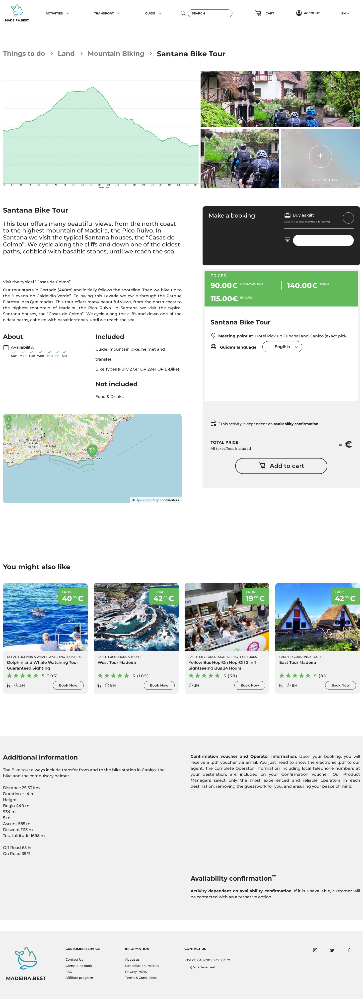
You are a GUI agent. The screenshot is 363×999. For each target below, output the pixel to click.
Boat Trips (75, 667)
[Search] (210, 13)
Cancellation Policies (142, 966)
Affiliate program (79, 978)
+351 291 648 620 (197, 960)
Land (72, 53)
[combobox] (282, 347)
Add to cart (281, 467)
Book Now (68, 695)
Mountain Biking (126, 53)
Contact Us (74, 959)
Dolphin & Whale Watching (42, 667)
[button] (68, 13)
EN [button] (343, 13)
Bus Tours (248, 667)
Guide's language (233, 347)
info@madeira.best (200, 967)
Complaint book (79, 966)
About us (132, 959)
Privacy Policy (136, 972)
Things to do (26, 53)
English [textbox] (282, 347)
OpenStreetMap (147, 509)
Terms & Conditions (140, 978)
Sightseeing (228, 667)
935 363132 (222, 960)
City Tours (207, 667)
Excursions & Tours (124, 667)
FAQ (69, 972)
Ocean (12, 667)
